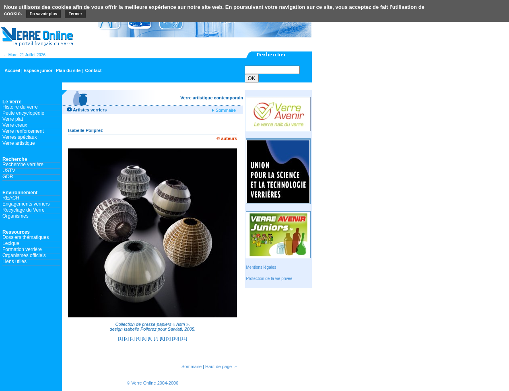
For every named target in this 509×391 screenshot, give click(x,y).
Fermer (75, 14)
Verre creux (14, 125)
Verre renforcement (23, 131)
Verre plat (12, 119)
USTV (8, 170)
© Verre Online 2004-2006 (152, 383)
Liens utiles (14, 261)
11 (183, 338)
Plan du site (68, 70)
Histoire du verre (20, 107)
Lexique (10, 243)
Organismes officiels (24, 255)
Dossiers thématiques (25, 237)
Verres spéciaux (19, 137)
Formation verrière (22, 249)
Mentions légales (261, 267)
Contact (93, 70)
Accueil (12, 70)
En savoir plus (43, 14)
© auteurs (226, 138)
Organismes (15, 216)
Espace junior (37, 70)
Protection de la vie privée (269, 278)
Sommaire (225, 110)
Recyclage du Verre (23, 210)
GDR (7, 176)
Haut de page (218, 366)
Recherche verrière (22, 164)
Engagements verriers (25, 204)
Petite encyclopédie (23, 113)
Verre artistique (18, 143)
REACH (10, 198)
